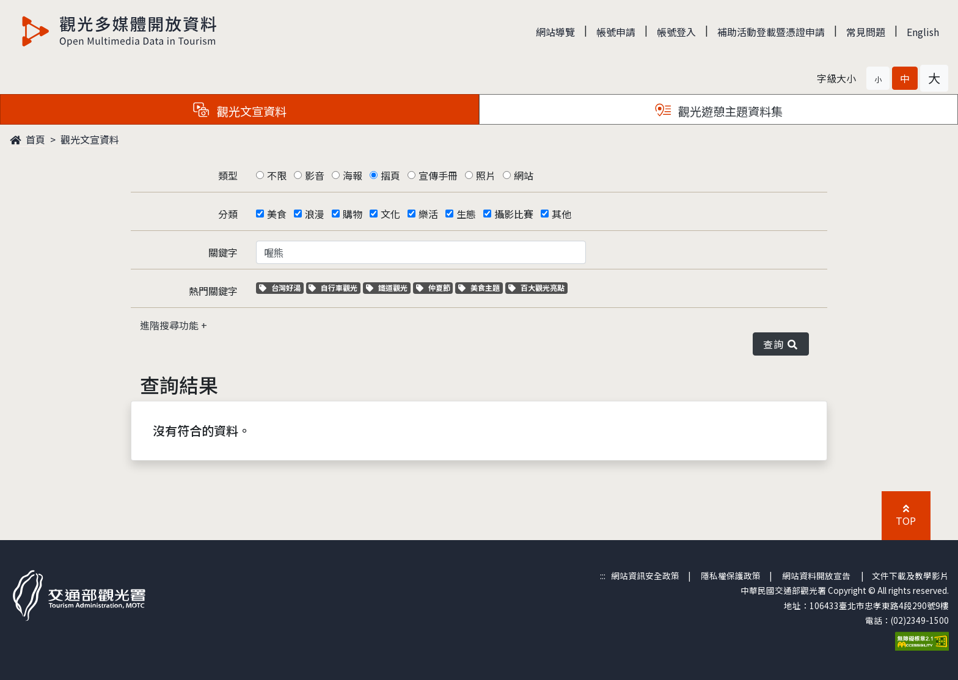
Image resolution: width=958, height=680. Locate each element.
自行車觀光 (333, 287)
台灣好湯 (281, 287)
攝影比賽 (513, 214)
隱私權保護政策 (731, 575)
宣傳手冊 (438, 175)
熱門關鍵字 (213, 290)
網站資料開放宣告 (816, 575)
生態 (466, 214)
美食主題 (480, 287)
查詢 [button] (781, 344)
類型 (228, 175)
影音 (314, 175)
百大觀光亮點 (536, 287)
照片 (485, 175)
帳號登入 (676, 31)
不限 (277, 175)
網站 (523, 175)
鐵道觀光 (388, 287)
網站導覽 (555, 31)
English (923, 31)
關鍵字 (223, 252)
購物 (352, 214)
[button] (878, 78)
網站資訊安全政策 (645, 575)
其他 (561, 214)
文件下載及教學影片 (910, 575)
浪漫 (314, 214)
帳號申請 (615, 31)
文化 (390, 214)
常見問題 (865, 31)
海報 (352, 175)
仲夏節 (434, 287)
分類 (228, 214)
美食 (277, 214)
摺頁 (390, 175)
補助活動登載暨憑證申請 (771, 31)
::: (602, 575)
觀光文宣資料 (89, 139)
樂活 (428, 214)
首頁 (27, 139)
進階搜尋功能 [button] (170, 325)
